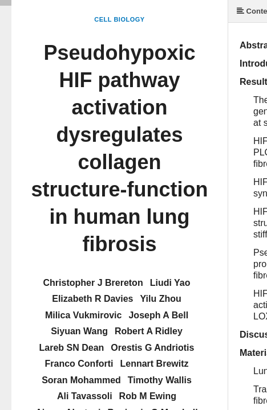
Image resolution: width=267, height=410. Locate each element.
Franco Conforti (78, 363)
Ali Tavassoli (84, 396)
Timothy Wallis (160, 380)
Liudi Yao (170, 283)
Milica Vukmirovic (83, 315)
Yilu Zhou (160, 299)
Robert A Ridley (149, 331)
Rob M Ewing (147, 396)
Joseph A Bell (158, 315)
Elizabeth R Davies (92, 299)
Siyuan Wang (79, 331)
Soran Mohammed (81, 380)
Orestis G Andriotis (152, 347)
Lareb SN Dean (71, 347)
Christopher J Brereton (93, 283)
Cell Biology (119, 19)
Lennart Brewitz (154, 363)
